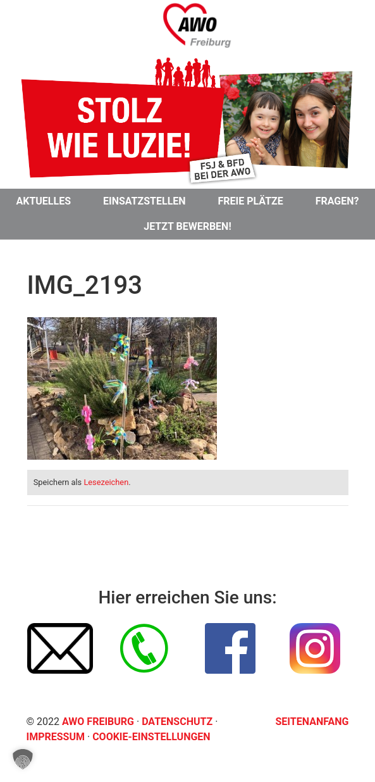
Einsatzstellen (144, 201)
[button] (23, 759)
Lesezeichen (105, 482)
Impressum (57, 737)
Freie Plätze (250, 201)
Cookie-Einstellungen (151, 737)
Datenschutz (178, 722)
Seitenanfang (312, 722)
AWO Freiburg (98, 722)
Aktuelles (43, 201)
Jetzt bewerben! (187, 226)
